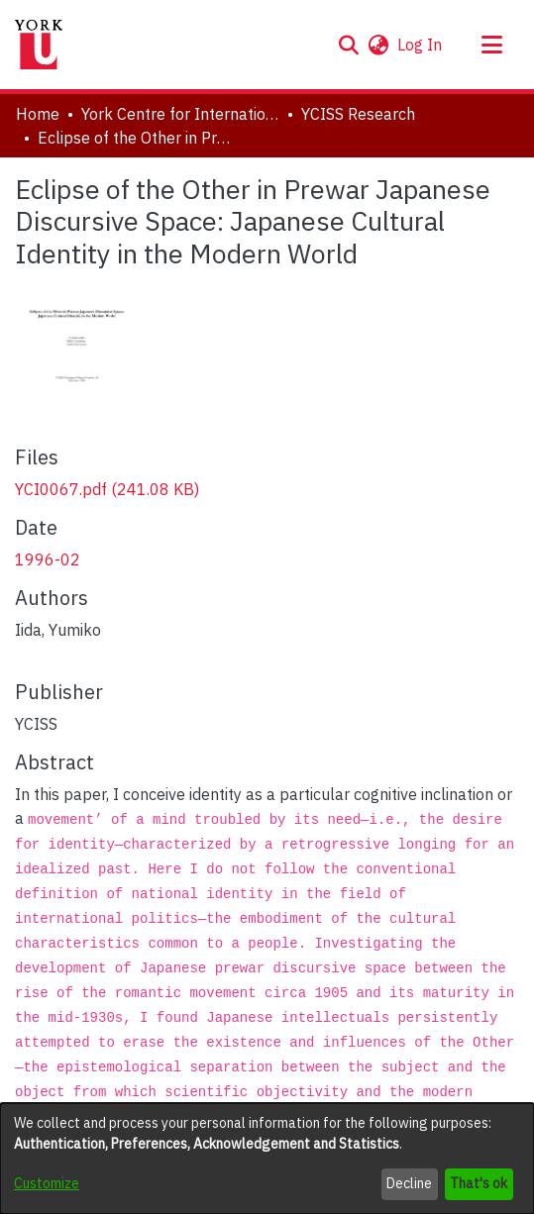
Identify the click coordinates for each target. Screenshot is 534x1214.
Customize (46, 1183)
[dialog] (267, 1158)
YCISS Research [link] (358, 114)
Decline (409, 1183)
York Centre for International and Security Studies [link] (180, 114)
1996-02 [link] (47, 559)
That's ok (478, 1183)
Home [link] (37, 114)
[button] (348, 44)
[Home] (38, 44)
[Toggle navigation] (491, 44)
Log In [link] (420, 44)
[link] (107, 489)
